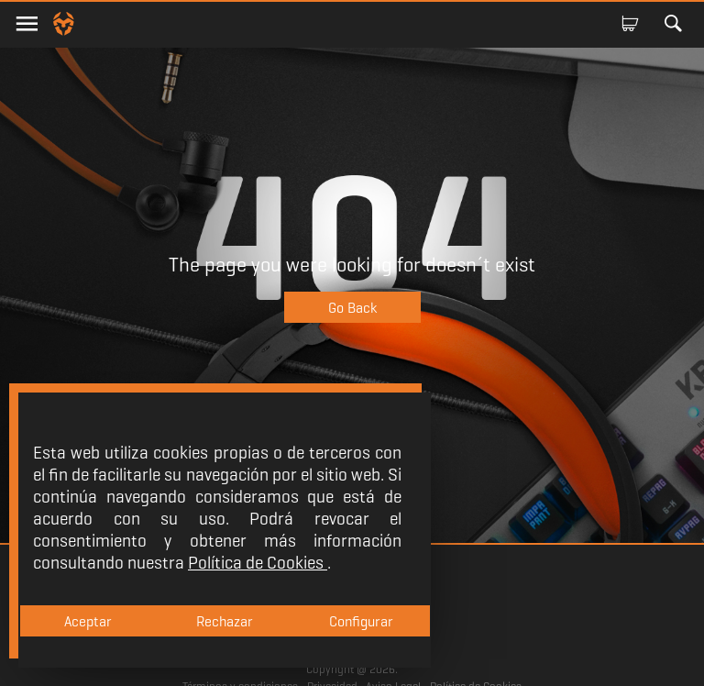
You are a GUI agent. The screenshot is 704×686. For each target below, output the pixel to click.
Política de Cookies (257, 562)
